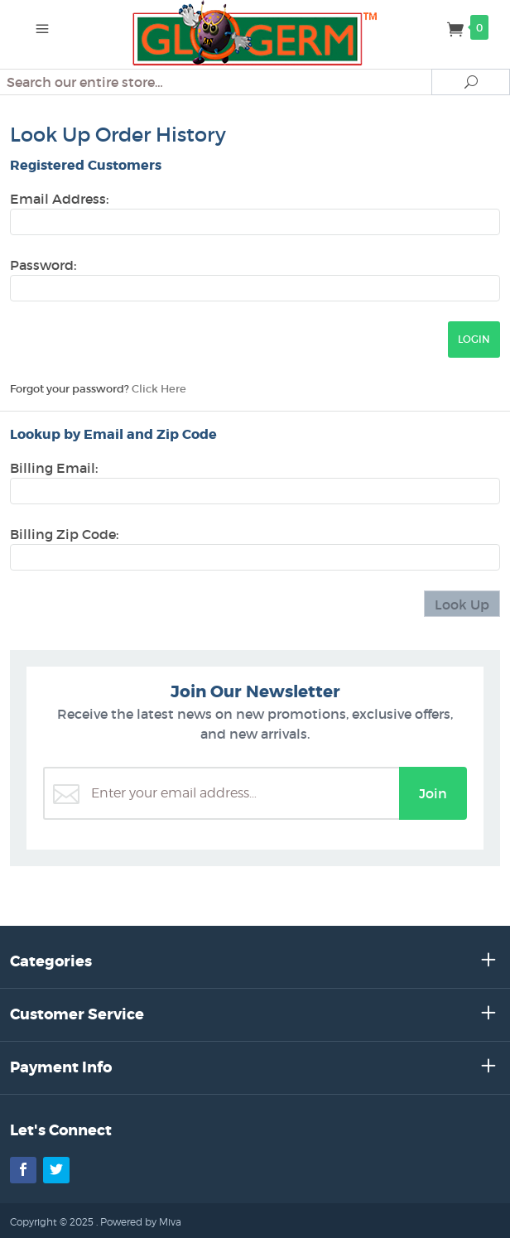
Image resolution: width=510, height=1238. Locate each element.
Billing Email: (54, 468)
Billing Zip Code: (64, 534)
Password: (43, 265)
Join (433, 793)
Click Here (159, 389)
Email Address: (59, 198)
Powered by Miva (140, 1222)
